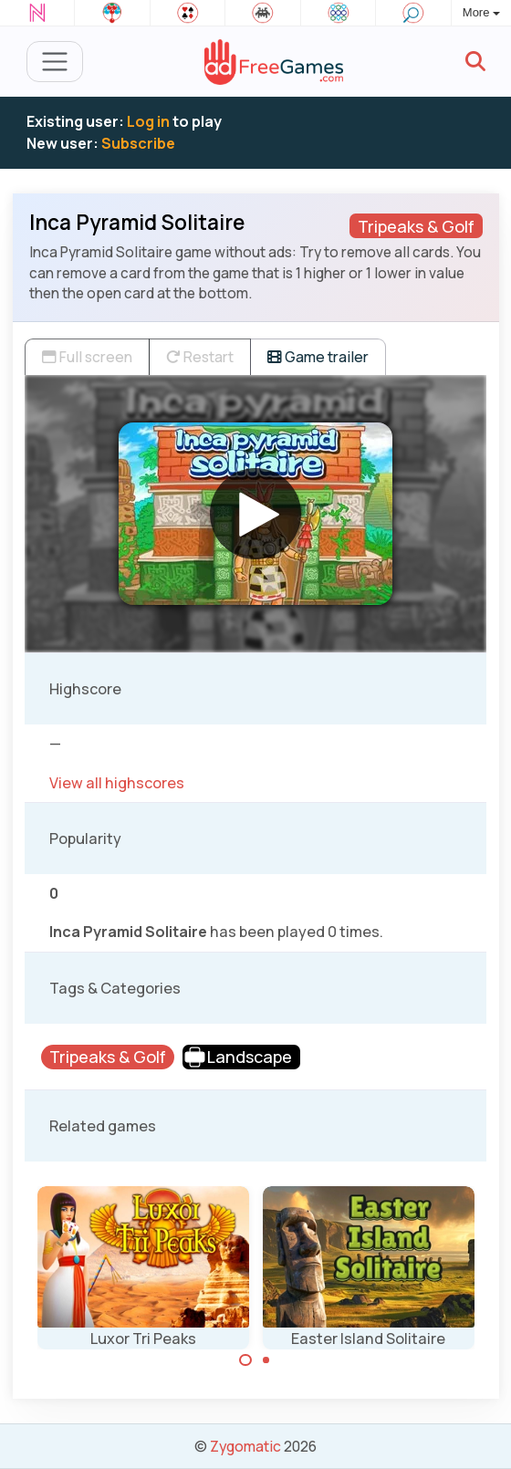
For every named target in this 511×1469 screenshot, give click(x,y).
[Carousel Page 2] (266, 1360)
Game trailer (318, 357)
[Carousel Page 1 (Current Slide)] (245, 1360)
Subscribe (138, 143)
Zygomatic (245, 1446)
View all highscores (116, 783)
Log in (148, 121)
